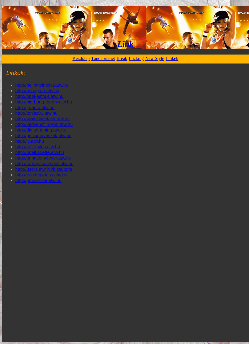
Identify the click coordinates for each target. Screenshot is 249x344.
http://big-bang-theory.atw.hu (43, 101)
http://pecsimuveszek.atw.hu (43, 135)
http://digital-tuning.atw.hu (40, 129)
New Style (154, 58)
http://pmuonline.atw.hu (38, 180)
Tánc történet (103, 58)
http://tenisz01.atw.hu (36, 113)
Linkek (172, 58)
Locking (136, 58)
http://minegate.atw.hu (37, 90)
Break (122, 58)
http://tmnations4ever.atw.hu (43, 158)
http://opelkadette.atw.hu (39, 152)
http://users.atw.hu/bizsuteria (43, 169)
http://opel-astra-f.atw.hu (39, 96)
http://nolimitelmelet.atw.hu (41, 85)
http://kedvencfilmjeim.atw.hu (44, 124)
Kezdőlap (81, 58)
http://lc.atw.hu (29, 141)
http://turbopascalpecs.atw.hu (44, 163)
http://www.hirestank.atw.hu (42, 118)
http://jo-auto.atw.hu (35, 107)
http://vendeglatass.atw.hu (41, 174)
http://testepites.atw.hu (37, 146)
